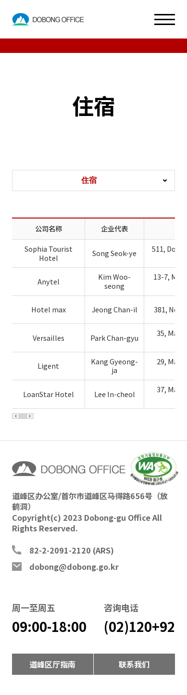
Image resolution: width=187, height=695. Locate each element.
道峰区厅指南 (52, 664)
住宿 (89, 180)
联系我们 (134, 664)
